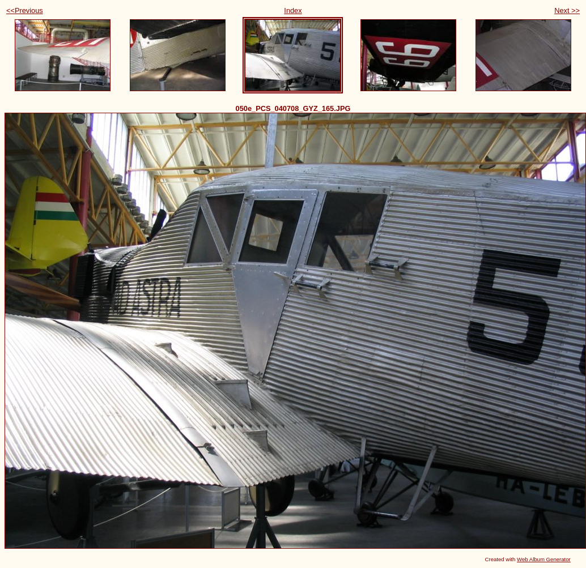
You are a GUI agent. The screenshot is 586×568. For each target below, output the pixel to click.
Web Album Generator (544, 559)
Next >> (567, 10)
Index (293, 10)
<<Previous (24, 10)
